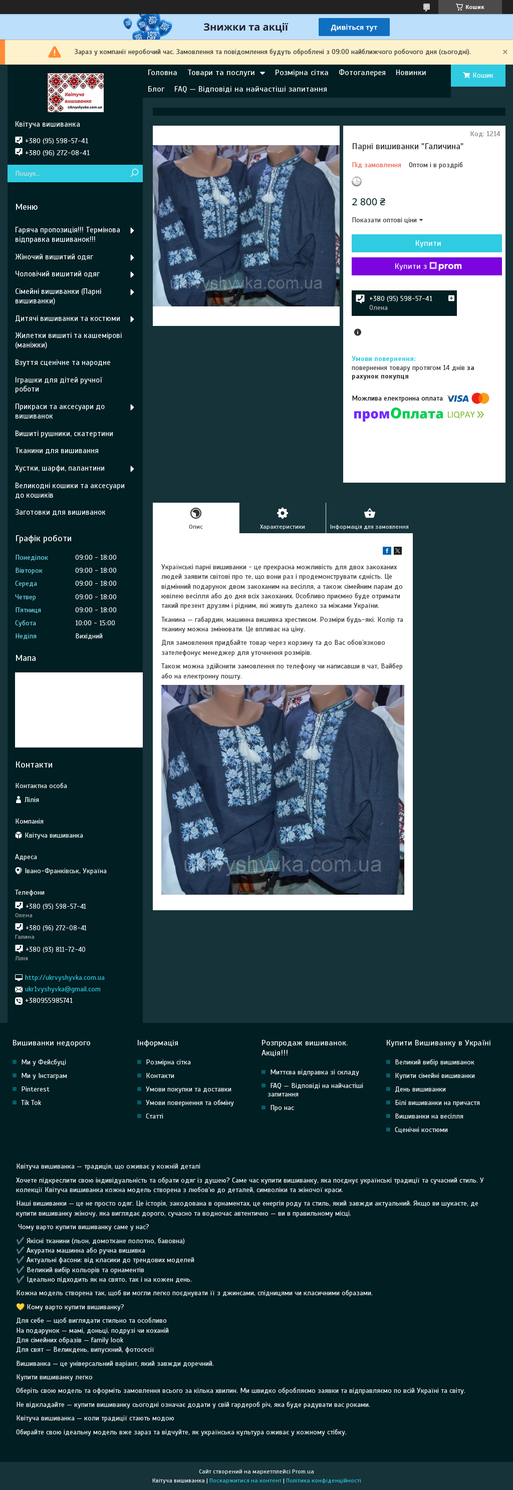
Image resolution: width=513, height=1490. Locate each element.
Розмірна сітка (302, 73)
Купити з (428, 266)
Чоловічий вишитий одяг (57, 273)
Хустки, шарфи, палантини (60, 468)
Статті (154, 1116)
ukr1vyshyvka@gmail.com (63, 989)
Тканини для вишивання (57, 450)
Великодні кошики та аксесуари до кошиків (70, 490)
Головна (162, 73)
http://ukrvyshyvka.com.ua (65, 977)
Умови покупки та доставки (188, 1089)
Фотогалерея (362, 73)
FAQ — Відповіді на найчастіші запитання (250, 89)
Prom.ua (303, 1471)
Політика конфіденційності (323, 1480)
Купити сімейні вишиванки (435, 1075)
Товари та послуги (221, 73)
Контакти (160, 1075)
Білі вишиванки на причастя (437, 1102)
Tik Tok (31, 1102)
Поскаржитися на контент (245, 1480)
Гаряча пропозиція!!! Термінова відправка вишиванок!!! (67, 234)
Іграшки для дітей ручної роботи (58, 385)
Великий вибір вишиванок (434, 1062)
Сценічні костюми (421, 1130)
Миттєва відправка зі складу (314, 1072)
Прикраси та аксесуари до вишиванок (60, 411)
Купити (428, 243)
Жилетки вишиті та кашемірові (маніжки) (68, 340)
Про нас (282, 1107)
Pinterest (35, 1089)
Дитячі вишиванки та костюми (67, 318)
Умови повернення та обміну (190, 1102)
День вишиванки (420, 1089)
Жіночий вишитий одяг (54, 256)
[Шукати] (134, 173)
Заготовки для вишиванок (60, 512)
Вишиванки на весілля (429, 1116)
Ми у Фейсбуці (43, 1062)
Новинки (411, 73)
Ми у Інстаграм (44, 1075)
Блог (156, 89)
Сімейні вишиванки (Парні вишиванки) (58, 296)
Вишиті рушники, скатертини (64, 433)
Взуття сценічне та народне (63, 362)
